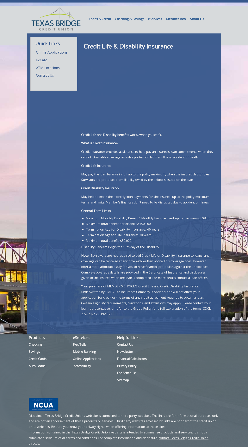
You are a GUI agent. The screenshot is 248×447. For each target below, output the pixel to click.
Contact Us (45, 75)
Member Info (176, 19)
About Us (197, 19)
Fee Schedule (126, 373)
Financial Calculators (132, 359)
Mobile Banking (84, 352)
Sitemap (123, 380)
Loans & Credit (100, 19)
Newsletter (125, 352)
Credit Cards (37, 359)
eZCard (41, 60)
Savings (34, 352)
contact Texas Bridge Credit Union (183, 438)
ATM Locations (48, 67)
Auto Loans (37, 366)
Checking (35, 344)
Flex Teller (80, 344)
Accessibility (82, 366)
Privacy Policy (126, 366)
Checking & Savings (129, 19)
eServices (155, 19)
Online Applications (51, 52)
